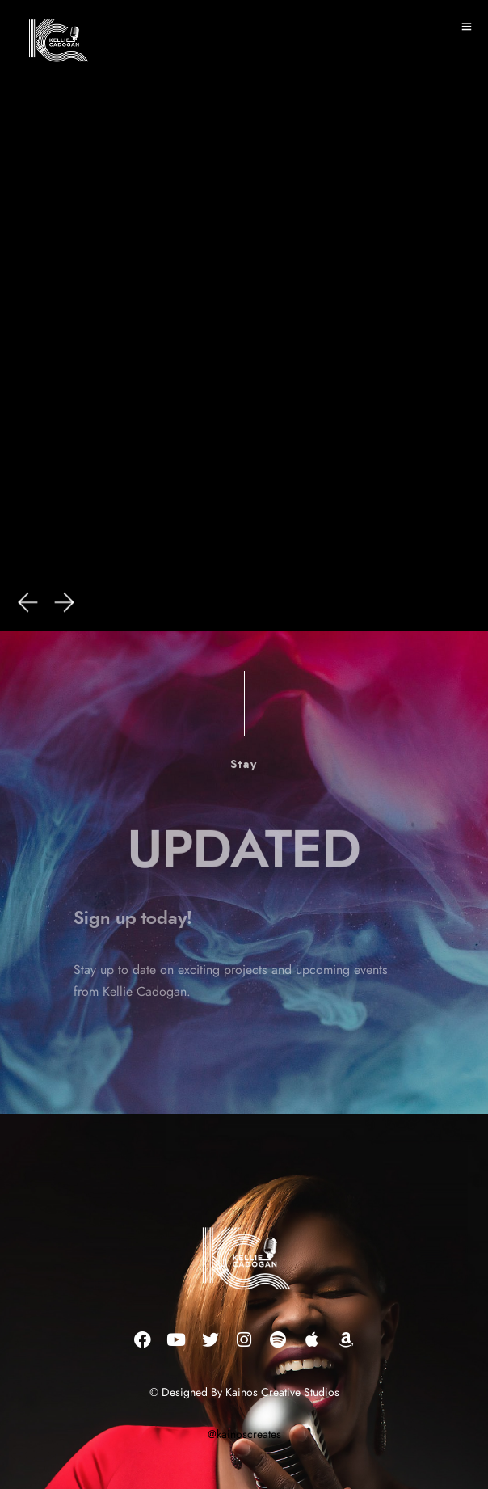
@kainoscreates (244, 1434)
